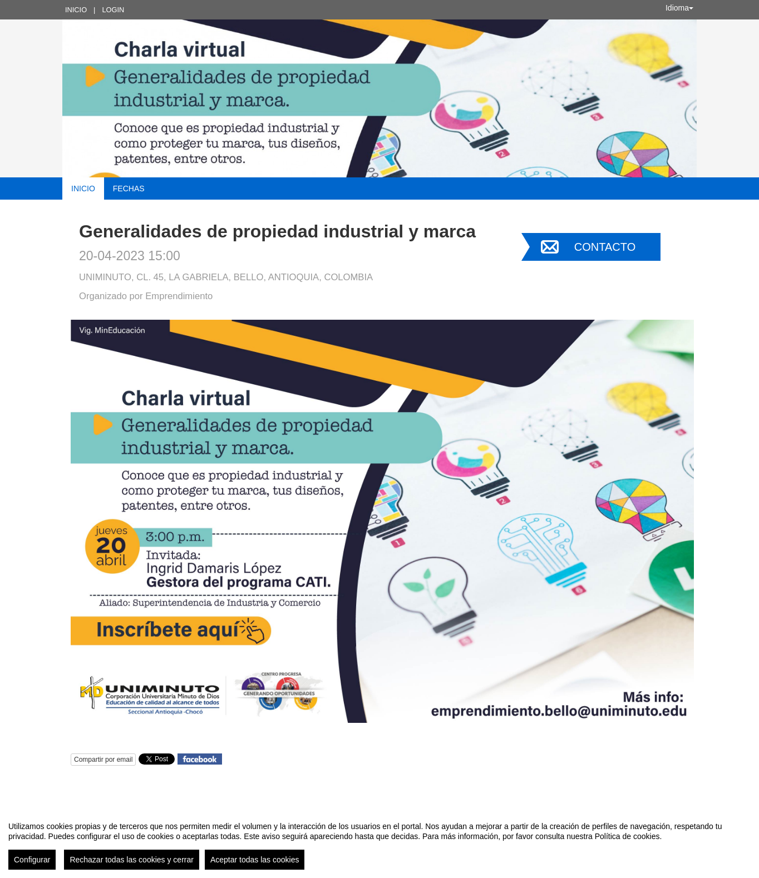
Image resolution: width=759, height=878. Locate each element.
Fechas (129, 188)
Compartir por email (103, 759)
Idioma (679, 7)
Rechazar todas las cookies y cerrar (132, 859)
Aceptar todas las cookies (254, 859)
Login (113, 10)
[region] (379, 841)
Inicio (76, 10)
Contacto (604, 247)
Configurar (32, 859)
